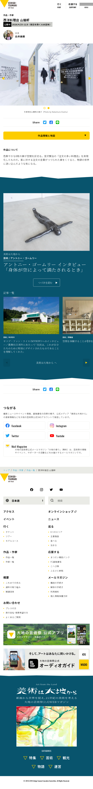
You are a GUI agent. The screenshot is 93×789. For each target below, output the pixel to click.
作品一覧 (30, 470)
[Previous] (3, 79)
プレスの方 (11, 608)
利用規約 (55, 591)
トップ (6, 470)
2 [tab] (49, 108)
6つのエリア (57, 531)
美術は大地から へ (46, 362)
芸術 (49, 757)
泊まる (54, 545)
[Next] (89, 79)
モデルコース (12, 540)
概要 (6, 577)
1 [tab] (45, 108)
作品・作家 (8, 15)
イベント (9, 519)
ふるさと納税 (57, 570)
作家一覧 (10, 561)
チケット (10, 531)
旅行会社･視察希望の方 (17, 612)
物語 (41, 766)
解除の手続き (57, 587)
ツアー (9, 536)
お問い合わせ (11, 603)
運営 (57, 766)
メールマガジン (58, 577)
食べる (54, 540)
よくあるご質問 (13, 617)
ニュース (53, 519)
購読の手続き (57, 582)
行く (6, 526)
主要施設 (55, 536)
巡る (51, 526)
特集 (32, 757)
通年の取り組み (13, 587)
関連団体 (10, 591)
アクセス (8, 511)
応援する (53, 552)
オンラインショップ (61, 511)
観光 (66, 757)
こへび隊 (55, 566)
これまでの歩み (13, 582)
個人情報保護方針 (59, 596)
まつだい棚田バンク (60, 557)
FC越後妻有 (56, 561)
